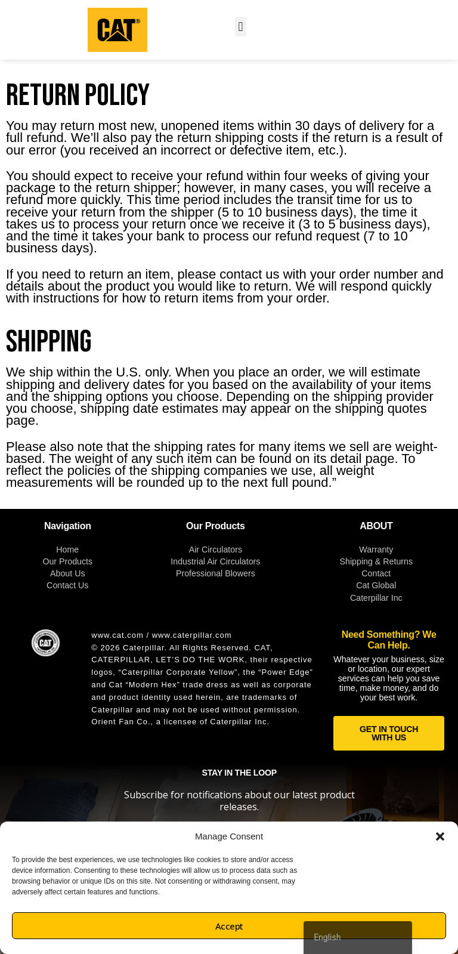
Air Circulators (215, 549)
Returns (398, 561)
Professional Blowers (215, 573)
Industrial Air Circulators (215, 561)
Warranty (376, 549)
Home (67, 549)
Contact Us (67, 585)
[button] (440, 836)
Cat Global (376, 585)
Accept (229, 926)
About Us (67, 573)
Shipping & (361, 561)
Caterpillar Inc (376, 598)
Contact (376, 573)
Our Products (67, 561)
